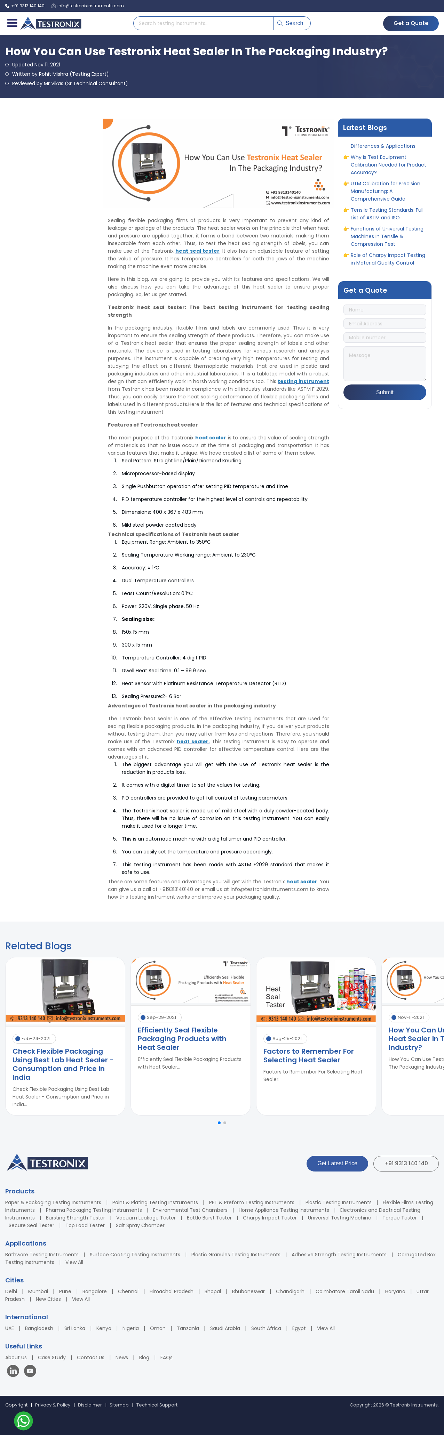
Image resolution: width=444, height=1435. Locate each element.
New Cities (48, 1299)
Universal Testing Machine (339, 1217)
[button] (219, 1122)
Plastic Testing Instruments (339, 1202)
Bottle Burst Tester (209, 1217)
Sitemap (119, 1405)
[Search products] (203, 23)
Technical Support (156, 1405)
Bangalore (94, 1291)
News (122, 1357)
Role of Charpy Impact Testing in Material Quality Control (388, 261)
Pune (65, 1291)
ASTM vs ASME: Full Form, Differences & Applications (383, 145)
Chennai (128, 1291)
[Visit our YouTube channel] (30, 1371)
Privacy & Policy (52, 1405)
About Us (16, 1357)
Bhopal (213, 1291)
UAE (9, 1328)
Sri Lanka (74, 1328)
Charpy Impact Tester (270, 1217)
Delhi (11, 1291)
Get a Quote (411, 23)
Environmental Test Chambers (190, 1210)
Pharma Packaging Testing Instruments (94, 1210)
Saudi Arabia (225, 1328)
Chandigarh (290, 1291)
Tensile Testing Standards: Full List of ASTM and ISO (387, 216)
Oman (158, 1328)
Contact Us (90, 1357)
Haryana (395, 1291)
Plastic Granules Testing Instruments (235, 1254)
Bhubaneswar (248, 1291)
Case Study (52, 1357)
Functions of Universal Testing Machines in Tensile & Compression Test (387, 239)
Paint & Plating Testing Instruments (155, 1202)
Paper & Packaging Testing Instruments (53, 1202)
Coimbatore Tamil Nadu (345, 1291)
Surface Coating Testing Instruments (135, 1254)
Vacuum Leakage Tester (146, 1217)
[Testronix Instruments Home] (50, 23)
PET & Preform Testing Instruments (251, 1202)
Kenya (103, 1328)
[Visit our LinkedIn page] (14, 1371)
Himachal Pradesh (171, 1291)
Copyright (16, 1405)
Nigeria (130, 1328)
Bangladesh (39, 1328)
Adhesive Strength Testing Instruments (339, 1254)
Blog (144, 1357)
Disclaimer (90, 1405)
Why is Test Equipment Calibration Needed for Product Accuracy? (388, 167)
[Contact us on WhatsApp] (23, 1422)
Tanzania (188, 1328)
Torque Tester (399, 1217)
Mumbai (38, 1291)
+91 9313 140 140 (406, 1163)
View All (74, 1262)
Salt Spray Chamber (140, 1225)
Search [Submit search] (290, 23)
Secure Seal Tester (31, 1225)
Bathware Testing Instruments (42, 1254)
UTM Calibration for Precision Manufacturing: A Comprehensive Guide (385, 194)
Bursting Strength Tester (75, 1217)
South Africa (266, 1328)
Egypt (299, 1328)
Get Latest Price (337, 1163)
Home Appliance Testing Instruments (284, 1210)
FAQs (166, 1357)
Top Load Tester (85, 1225)
